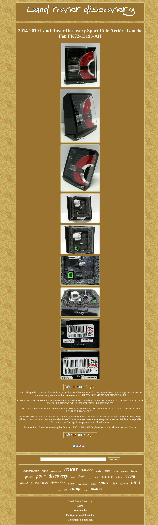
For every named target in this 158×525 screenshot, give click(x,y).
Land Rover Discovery (80, 501)
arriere (124, 483)
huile (45, 470)
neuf (96, 477)
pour (40, 476)
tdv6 (73, 477)
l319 (114, 483)
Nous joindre (80, 510)
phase (29, 477)
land (135, 482)
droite (115, 471)
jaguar (134, 471)
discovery (58, 476)
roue (89, 478)
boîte (107, 470)
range (75, 488)
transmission (82, 484)
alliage (119, 477)
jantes (93, 484)
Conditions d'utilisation (80, 519)
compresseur (31, 470)
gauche (87, 470)
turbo (98, 471)
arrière (107, 476)
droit (81, 477)
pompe (124, 471)
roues (86, 490)
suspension (39, 483)
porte (71, 483)
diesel (24, 483)
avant (130, 476)
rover (71, 469)
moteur (96, 489)
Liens (80, 505)
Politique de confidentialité (80, 515)
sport (104, 482)
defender (58, 483)
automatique (56, 471)
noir (59, 490)
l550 (65, 490)
